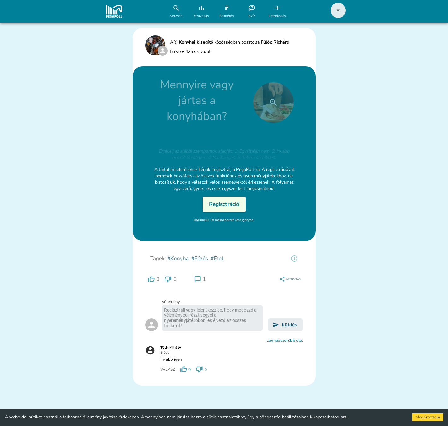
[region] (294, 258)
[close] (273, 102)
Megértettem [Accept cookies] (427, 417)
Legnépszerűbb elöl (284, 340)
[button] (338, 17)
